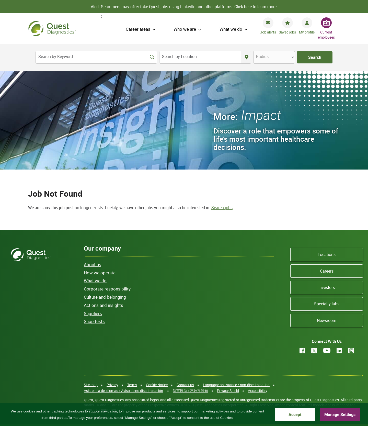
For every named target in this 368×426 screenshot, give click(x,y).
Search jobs (222, 207)
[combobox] (200, 57)
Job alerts (268, 32)
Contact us (185, 384)
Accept (295, 414)
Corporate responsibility (107, 289)
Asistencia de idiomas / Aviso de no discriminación (123, 390)
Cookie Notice (157, 384)
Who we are (185, 29)
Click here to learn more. (256, 6)
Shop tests (94, 321)
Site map (91, 384)
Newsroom (326, 320)
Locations (327, 254)
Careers (327, 271)
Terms (132, 384)
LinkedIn (339, 350)
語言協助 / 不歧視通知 (190, 390)
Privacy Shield (228, 390)
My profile (307, 32)
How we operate (100, 273)
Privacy (112, 384)
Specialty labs (326, 304)
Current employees (326, 35)
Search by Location (179, 56)
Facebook (302, 350)
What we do (231, 29)
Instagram (351, 350)
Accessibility (257, 390)
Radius (262, 56)
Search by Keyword (55, 56)
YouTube (326, 350)
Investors (326, 287)
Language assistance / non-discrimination (236, 384)
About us (92, 264)
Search (314, 57)
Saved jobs (287, 32)
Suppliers (93, 313)
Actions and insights (103, 305)
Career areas (138, 29)
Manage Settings (339, 414)
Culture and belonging (105, 297)
